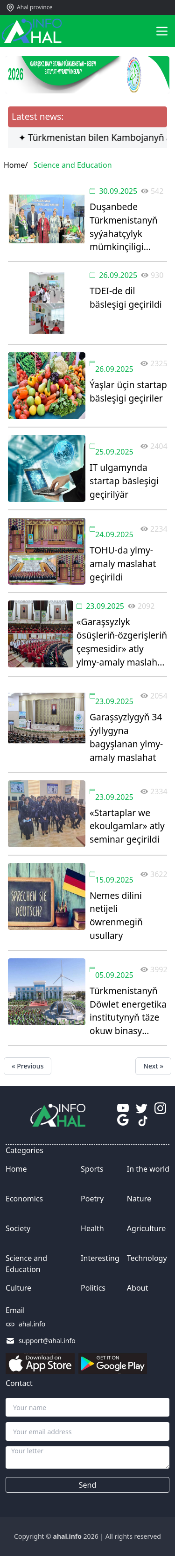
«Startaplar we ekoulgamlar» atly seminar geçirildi (127, 826)
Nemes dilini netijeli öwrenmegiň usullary (116, 915)
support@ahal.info (47, 1340)
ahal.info (32, 1323)
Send (88, 1485)
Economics (24, 1198)
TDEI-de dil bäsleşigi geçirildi (126, 297)
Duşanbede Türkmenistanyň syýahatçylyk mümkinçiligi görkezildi (124, 227)
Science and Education (26, 1263)
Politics (93, 1288)
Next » (153, 1066)
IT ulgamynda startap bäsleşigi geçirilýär (124, 481)
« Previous (27, 1066)
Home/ (16, 165)
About (137, 1288)
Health (92, 1228)
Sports (92, 1169)
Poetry (92, 1198)
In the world (148, 1169)
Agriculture (146, 1228)
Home (16, 1169)
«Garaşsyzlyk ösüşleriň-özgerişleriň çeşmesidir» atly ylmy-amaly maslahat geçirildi (122, 642)
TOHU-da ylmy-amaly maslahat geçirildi (123, 563)
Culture (18, 1288)
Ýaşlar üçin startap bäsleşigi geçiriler (128, 391)
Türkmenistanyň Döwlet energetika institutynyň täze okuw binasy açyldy (128, 1011)
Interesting (100, 1258)
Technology (147, 1258)
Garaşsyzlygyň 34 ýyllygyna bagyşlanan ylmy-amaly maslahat (126, 737)
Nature (139, 1198)
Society (18, 1228)
